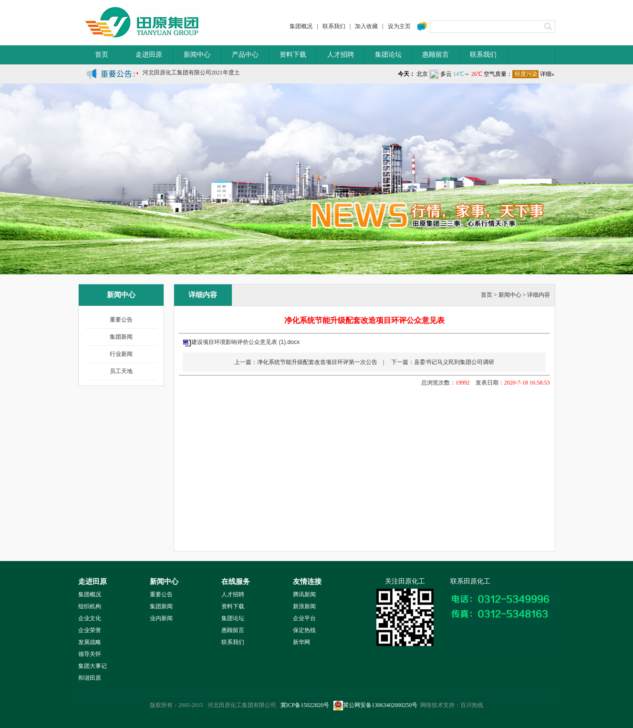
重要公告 (121, 319)
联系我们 (333, 26)
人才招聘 (340, 54)
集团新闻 (121, 336)
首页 (101, 54)
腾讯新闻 (304, 594)
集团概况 (301, 26)
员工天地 (121, 371)
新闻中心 (197, 54)
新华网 (301, 642)
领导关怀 (89, 654)
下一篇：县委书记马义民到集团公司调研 (442, 362)
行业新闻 (121, 354)
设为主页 (399, 26)
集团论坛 (388, 54)
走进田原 (148, 54)
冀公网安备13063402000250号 (375, 705)
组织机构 (89, 606)
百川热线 (471, 705)
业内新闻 (161, 618)
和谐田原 (89, 678)
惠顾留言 (435, 54)
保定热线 (304, 630)
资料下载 (293, 54)
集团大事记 (92, 666)
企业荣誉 (89, 630)
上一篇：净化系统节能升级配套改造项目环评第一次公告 (305, 362)
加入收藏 (366, 26)
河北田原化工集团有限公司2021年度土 (191, 75)
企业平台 (304, 618)
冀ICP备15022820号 (305, 705)
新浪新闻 (304, 606)
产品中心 (245, 54)
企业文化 (89, 618)
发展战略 (89, 642)
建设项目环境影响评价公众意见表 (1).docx (245, 342)
